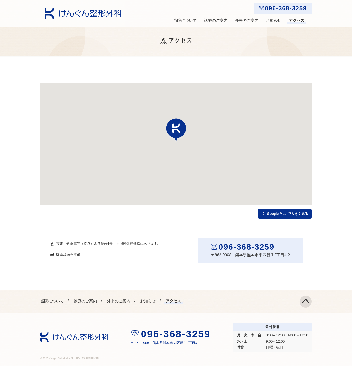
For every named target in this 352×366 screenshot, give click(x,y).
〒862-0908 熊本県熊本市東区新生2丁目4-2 (165, 343)
